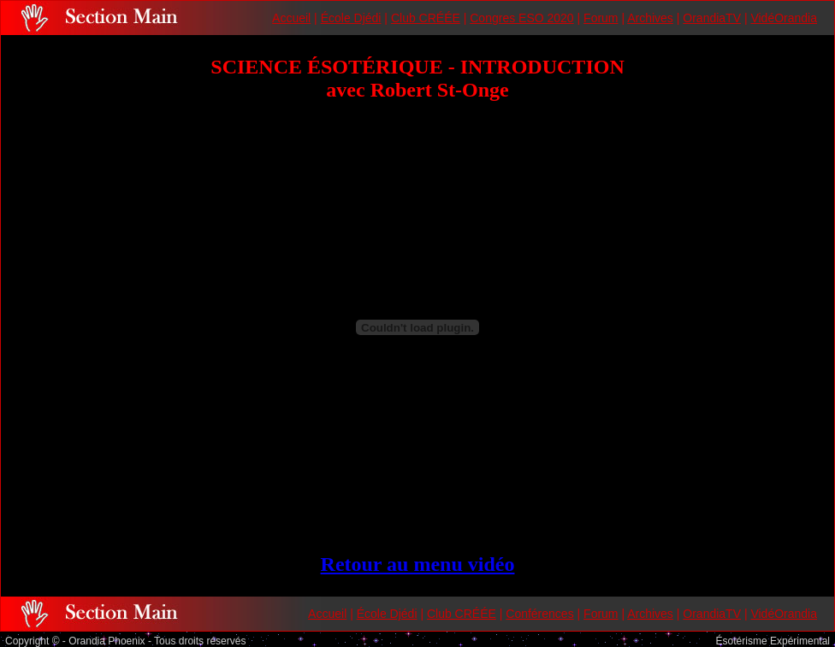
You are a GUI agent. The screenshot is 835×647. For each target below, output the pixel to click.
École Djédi (351, 18)
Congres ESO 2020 (521, 18)
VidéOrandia (783, 18)
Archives (650, 18)
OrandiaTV (712, 18)
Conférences (539, 614)
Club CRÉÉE (425, 18)
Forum (600, 18)
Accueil (291, 18)
